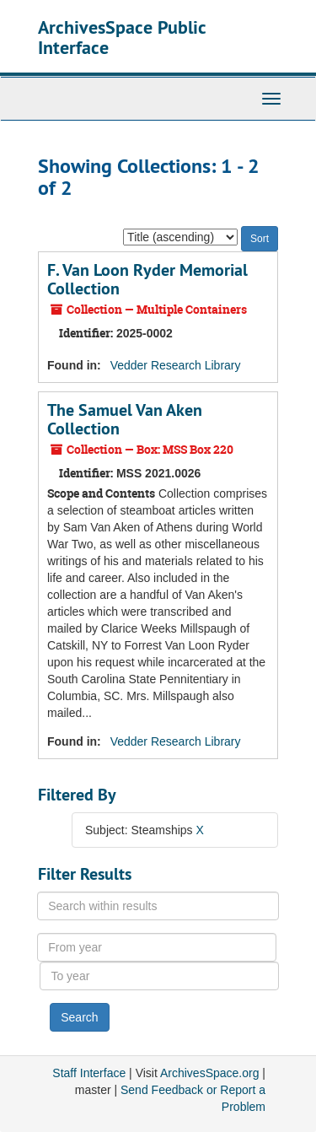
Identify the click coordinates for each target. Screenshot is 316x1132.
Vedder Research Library (175, 365)
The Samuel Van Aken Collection (124, 419)
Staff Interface (89, 1073)
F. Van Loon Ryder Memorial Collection (147, 279)
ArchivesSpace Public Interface (122, 37)
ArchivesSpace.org (210, 1073)
